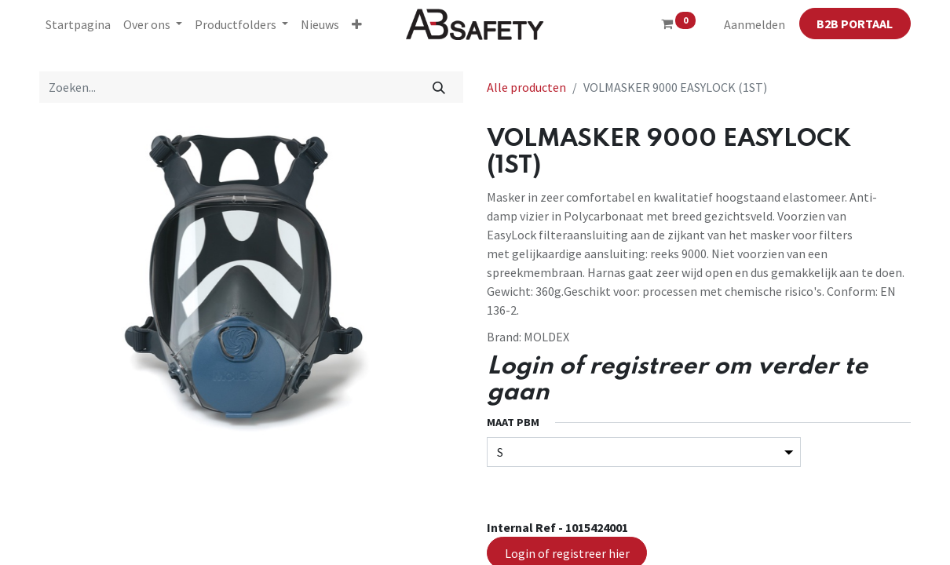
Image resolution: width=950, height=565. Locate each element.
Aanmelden (754, 24)
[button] (356, 24)
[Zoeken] (439, 87)
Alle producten (526, 87)
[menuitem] (78, 24)
